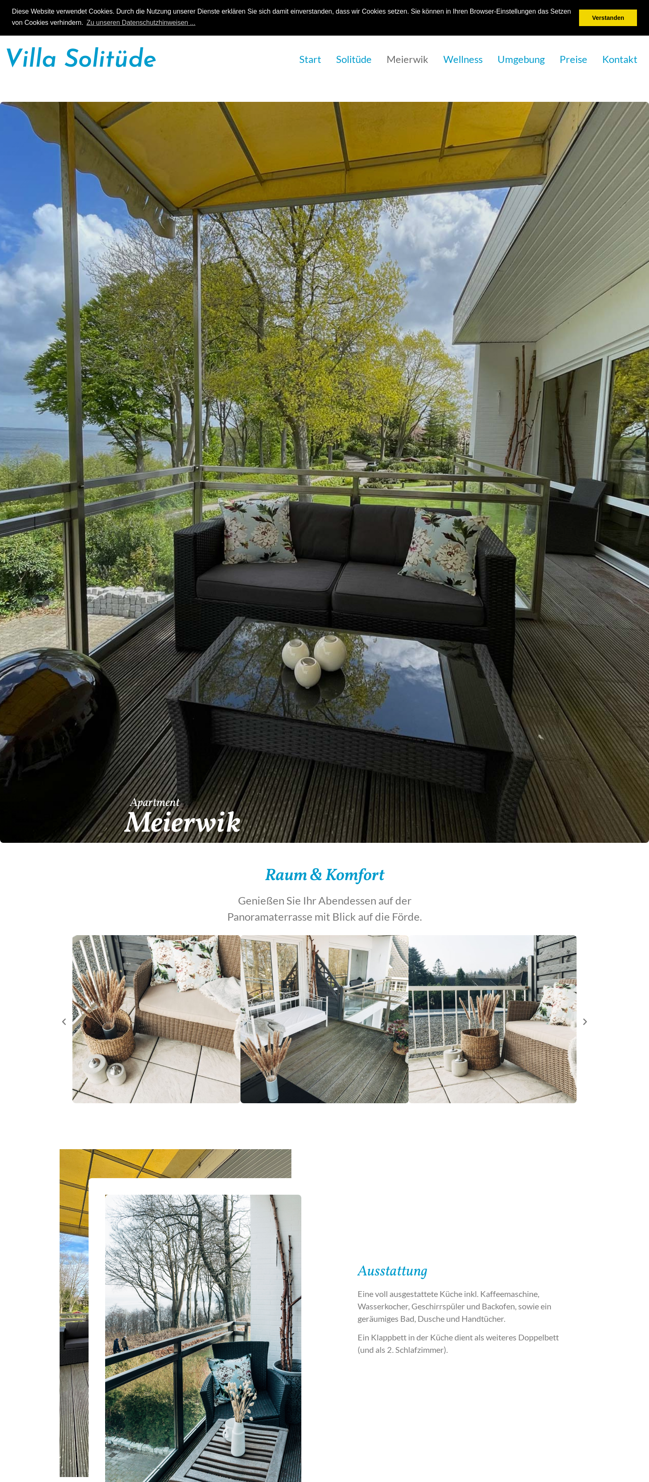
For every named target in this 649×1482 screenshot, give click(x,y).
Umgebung (521, 59)
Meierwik (407, 59)
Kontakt (619, 59)
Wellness (463, 59)
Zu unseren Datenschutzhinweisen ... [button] (141, 22)
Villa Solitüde (80, 60)
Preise (573, 59)
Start (310, 59)
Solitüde (354, 59)
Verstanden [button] (608, 17)
